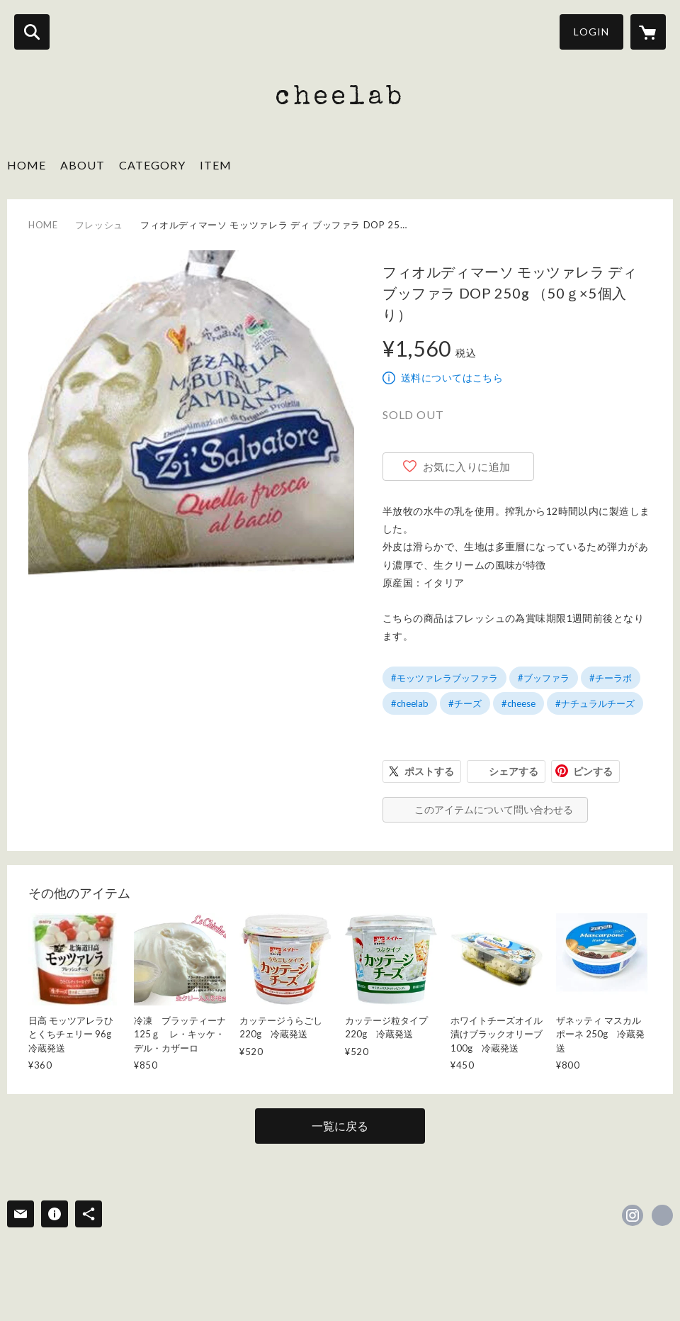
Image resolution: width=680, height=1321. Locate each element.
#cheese (519, 703)
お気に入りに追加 (467, 466)
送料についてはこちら (452, 378)
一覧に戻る (340, 1125)
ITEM (216, 165)
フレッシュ (99, 224)
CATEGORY (152, 165)
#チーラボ (610, 678)
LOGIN (591, 32)
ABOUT (82, 165)
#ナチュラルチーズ (595, 703)
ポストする (429, 771)
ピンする (593, 771)
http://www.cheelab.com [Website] (662, 1215)
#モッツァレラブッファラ (444, 678)
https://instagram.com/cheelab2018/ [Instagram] (632, 1215)
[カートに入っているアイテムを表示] (648, 32)
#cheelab (410, 703)
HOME (26, 165)
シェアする (513, 771)
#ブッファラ (544, 678)
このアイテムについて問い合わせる (493, 809)
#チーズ (465, 703)
